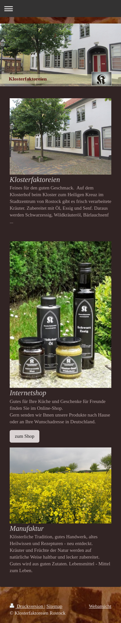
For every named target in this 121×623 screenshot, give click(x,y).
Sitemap (54, 606)
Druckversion (27, 606)
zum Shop (24, 436)
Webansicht (100, 606)
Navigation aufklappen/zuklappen (60, 8)
